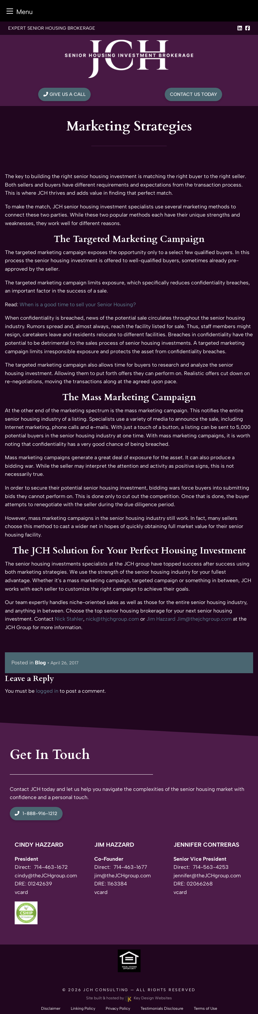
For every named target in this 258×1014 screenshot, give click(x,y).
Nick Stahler (69, 619)
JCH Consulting (106, 990)
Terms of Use (205, 1008)
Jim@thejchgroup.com (204, 619)
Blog (40, 662)
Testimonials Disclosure (162, 1008)
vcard (21, 892)
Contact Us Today (193, 94)
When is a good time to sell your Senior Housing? (78, 304)
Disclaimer (50, 1008)
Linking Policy (83, 1008)
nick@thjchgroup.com (112, 619)
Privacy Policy (118, 1008)
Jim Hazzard (160, 619)
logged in (47, 691)
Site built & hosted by (129, 998)
